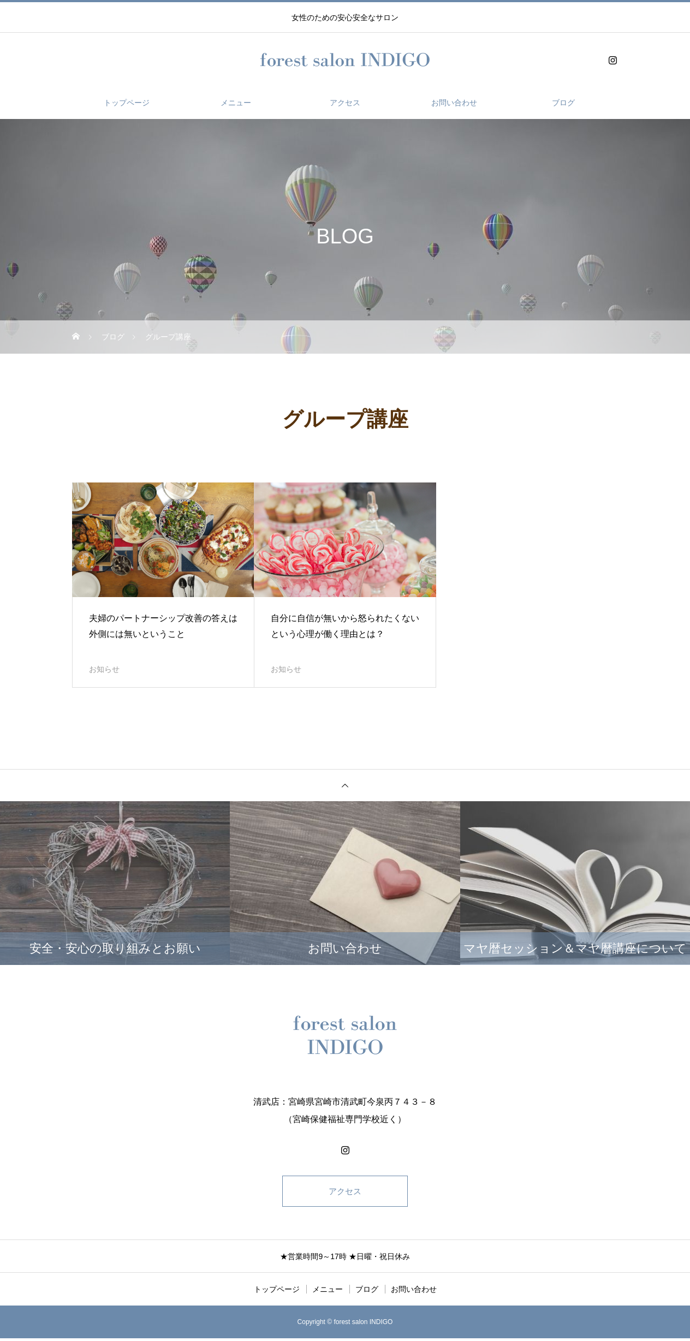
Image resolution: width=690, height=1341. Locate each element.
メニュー (236, 102)
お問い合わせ (454, 102)
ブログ (563, 102)
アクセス (345, 102)
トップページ (127, 102)
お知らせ (104, 669)
